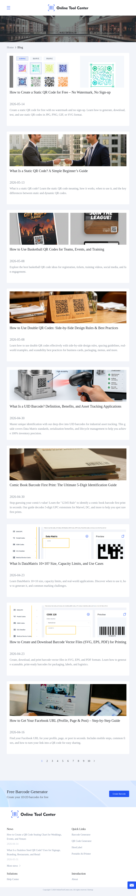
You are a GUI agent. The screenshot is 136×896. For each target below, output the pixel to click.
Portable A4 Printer (81, 853)
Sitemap (90, 890)
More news (14, 865)
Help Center (13, 879)
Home (10, 47)
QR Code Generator (82, 841)
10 (89, 761)
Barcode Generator (81, 834)
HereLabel (77, 847)
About (75, 879)
